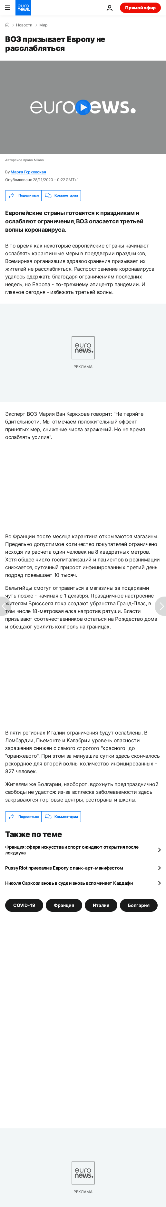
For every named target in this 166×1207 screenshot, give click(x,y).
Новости (24, 25)
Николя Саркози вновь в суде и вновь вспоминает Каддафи (69, 883)
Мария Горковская (28, 172)
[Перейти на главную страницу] (23, 7)
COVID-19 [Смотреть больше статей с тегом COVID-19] (24, 905)
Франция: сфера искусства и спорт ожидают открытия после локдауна (72, 849)
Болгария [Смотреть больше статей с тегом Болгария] (139, 905)
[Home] (7, 25)
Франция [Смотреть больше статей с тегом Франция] (64, 905)
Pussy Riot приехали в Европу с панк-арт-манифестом (64, 868)
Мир (43, 25)
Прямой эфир (140, 7)
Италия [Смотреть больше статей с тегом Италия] (101, 905)
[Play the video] (83, 107)
